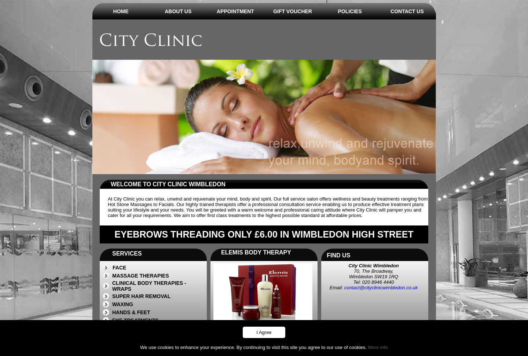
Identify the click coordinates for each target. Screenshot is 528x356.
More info (378, 347)
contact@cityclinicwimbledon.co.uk (381, 287)
